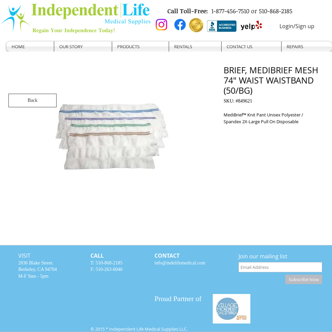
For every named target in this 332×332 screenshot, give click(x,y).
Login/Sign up (296, 26)
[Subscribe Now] (303, 279)
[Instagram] (161, 24)
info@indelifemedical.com (179, 262)
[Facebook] (180, 24)
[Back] (32, 100)
